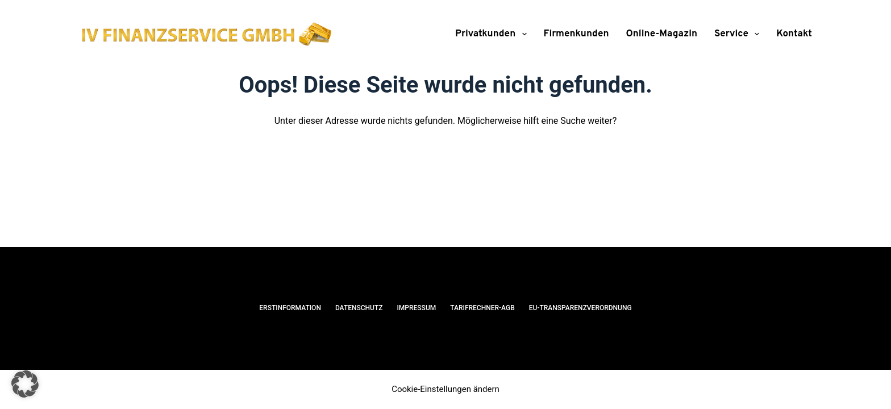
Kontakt (794, 34)
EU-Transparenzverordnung (580, 308)
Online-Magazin (662, 34)
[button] (25, 384)
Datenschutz (359, 308)
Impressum (416, 308)
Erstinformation (290, 308)
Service (739, 34)
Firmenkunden (576, 34)
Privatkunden (493, 34)
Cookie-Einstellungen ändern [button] (445, 389)
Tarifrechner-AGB (482, 308)
